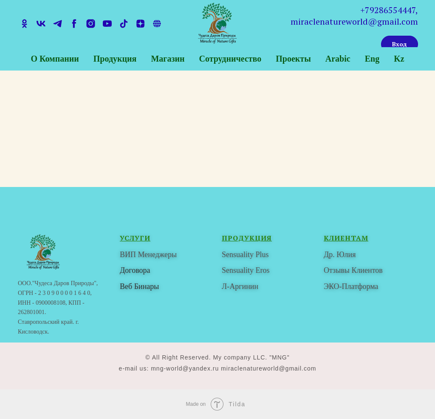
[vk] (41, 23)
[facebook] (74, 23)
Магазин (167, 58)
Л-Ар (230, 286)
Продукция (115, 58)
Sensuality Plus (245, 254)
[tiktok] (124, 23)
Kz (399, 58)
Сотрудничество (230, 58)
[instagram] (90, 23)
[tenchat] (157, 23)
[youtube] (107, 23)
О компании (55, 58)
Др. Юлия (340, 254)
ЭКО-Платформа (351, 286)
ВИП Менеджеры (148, 254)
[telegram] (57, 23)
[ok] (24, 23)
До (124, 270)
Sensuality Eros (246, 270)
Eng (372, 58)
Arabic (337, 58)
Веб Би (131, 286)
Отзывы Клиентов (353, 270)
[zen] (140, 23)
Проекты (293, 58)
